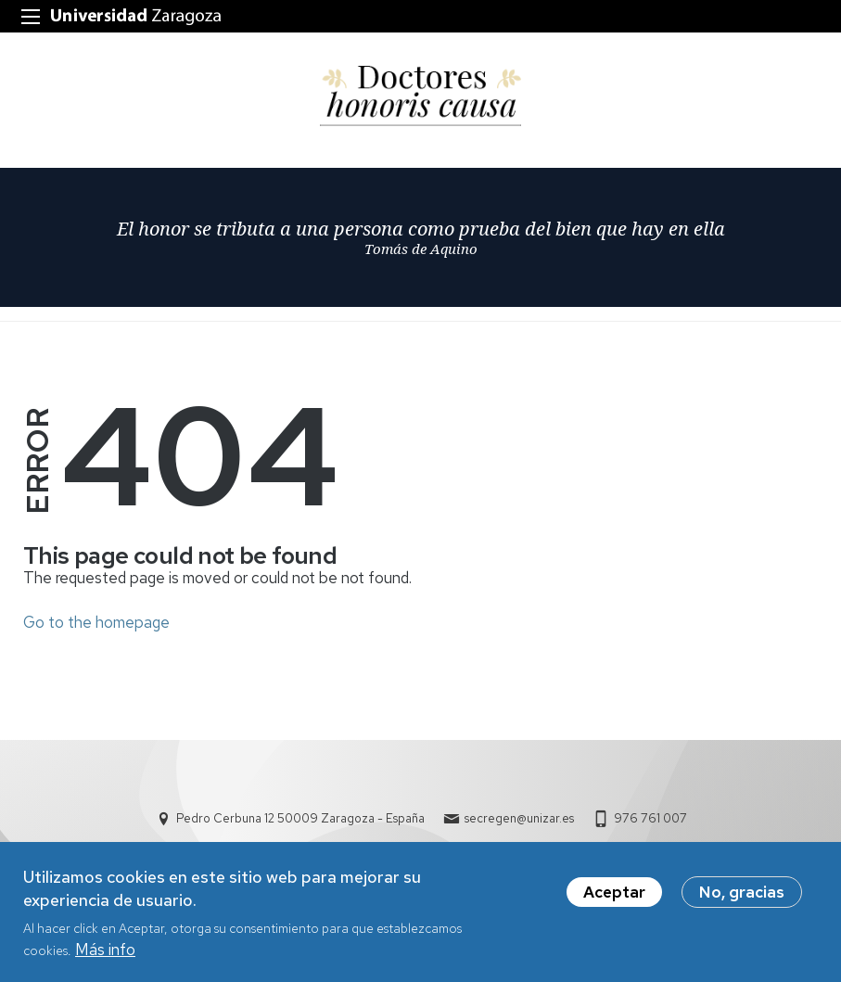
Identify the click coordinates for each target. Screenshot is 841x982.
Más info (105, 958)
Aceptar (614, 900)
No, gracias (741, 900)
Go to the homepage (96, 622)
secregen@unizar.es (519, 818)
